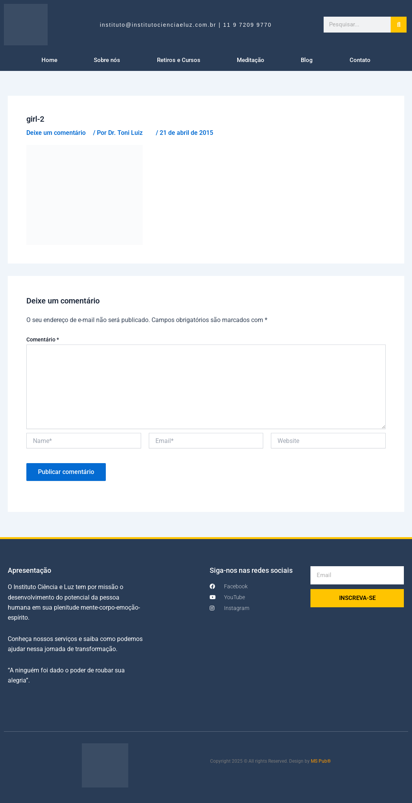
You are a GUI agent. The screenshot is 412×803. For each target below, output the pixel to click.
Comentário (42, 339)
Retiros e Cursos (178, 60)
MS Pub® (321, 761)
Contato (360, 60)
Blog (307, 60)
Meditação (250, 60)
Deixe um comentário (56, 132)
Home (49, 60)
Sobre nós (107, 60)
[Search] (399, 25)
